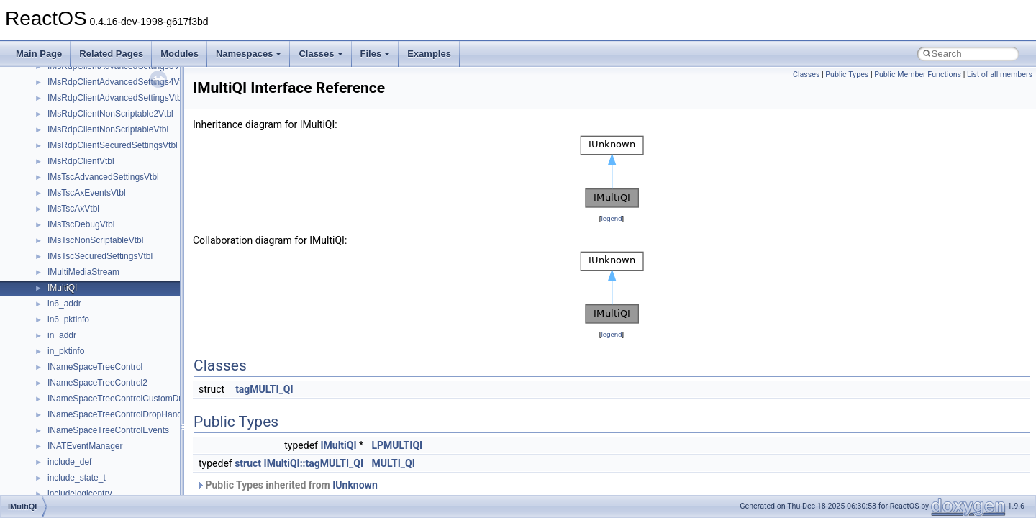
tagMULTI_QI (264, 389)
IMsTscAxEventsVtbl (86, 193)
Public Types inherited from (287, 485)
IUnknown (355, 485)
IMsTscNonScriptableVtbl (95, 240)
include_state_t (76, 478)
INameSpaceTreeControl (94, 367)
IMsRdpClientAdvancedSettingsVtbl (115, 98)
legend (611, 218)
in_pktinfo (65, 351)
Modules (179, 53)
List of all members (999, 74)
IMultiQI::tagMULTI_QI (313, 463)
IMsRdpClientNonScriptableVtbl (107, 129)
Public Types (846, 74)
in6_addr (64, 304)
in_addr (61, 335)
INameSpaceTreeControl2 (97, 383)
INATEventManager (85, 446)
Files (375, 53)
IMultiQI (62, 288)
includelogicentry (79, 494)
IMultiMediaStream (83, 272)
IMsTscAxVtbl (73, 209)
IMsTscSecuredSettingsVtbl (100, 256)
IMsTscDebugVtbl (80, 224)
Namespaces (249, 53)
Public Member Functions (917, 74)
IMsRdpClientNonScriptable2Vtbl (110, 114)
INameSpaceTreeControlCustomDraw (120, 399)
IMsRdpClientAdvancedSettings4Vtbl (117, 82)
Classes (320, 53)
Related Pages (111, 53)
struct (248, 463)
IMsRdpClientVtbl (80, 161)
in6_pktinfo (68, 319)
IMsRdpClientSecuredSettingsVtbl (112, 145)
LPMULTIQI (397, 445)
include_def (69, 462)
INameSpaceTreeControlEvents (108, 430)
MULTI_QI (393, 463)
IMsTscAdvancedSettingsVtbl (103, 177)
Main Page (39, 53)
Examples (429, 53)
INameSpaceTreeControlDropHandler (119, 414)
